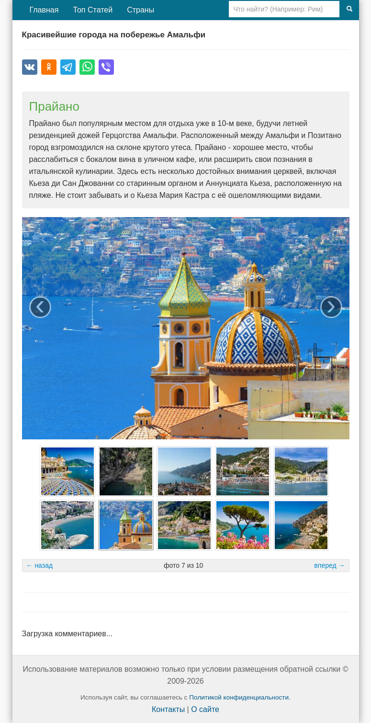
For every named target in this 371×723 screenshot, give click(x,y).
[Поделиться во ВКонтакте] (29, 67)
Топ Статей (92, 10)
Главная (44, 10)
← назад (39, 565)
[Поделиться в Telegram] (68, 67)
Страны (140, 10)
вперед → (329, 565)
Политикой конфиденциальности (239, 697)
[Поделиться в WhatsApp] (87, 67)
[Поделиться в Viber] (106, 67)
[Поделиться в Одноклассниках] (48, 67)
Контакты (168, 709)
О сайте (205, 709)
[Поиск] (349, 9)
